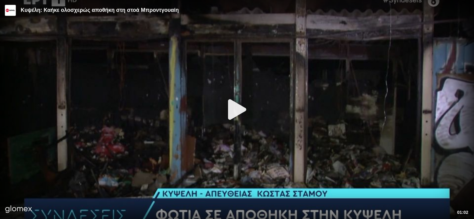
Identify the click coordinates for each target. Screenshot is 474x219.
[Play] (237, 109)
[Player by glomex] (19, 209)
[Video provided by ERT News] (10, 10)
